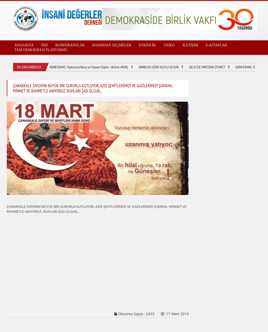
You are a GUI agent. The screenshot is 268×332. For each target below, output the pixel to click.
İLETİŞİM (190, 45)
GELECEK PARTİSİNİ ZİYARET (207, 67)
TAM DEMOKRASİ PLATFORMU (41, 50)
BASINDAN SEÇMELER (111, 45)
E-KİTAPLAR (216, 45)
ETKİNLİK (147, 45)
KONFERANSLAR (70, 45)
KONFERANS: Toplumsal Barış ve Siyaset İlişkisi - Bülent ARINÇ (89, 67)
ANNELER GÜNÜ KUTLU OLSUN (158, 67)
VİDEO (169, 45)
